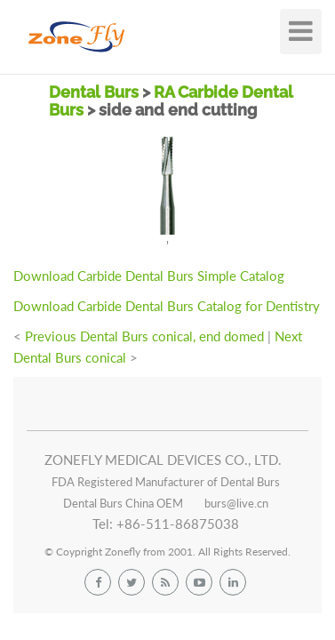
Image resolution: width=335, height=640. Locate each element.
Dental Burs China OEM (123, 503)
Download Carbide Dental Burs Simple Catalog (148, 276)
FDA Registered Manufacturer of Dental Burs (166, 482)
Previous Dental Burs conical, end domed (144, 336)
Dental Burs (95, 92)
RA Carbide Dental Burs (171, 101)
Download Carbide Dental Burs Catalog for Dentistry (166, 306)
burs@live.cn (236, 503)
